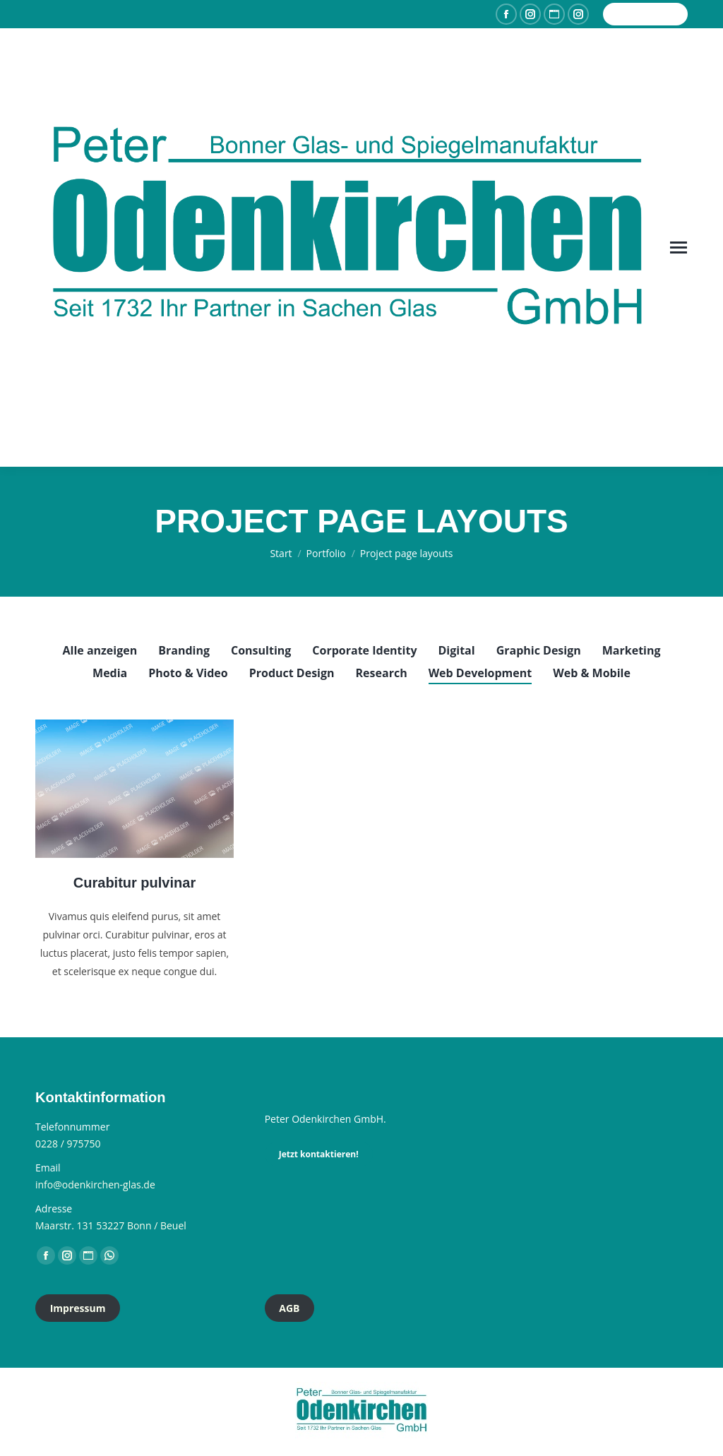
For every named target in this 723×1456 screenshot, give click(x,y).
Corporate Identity (364, 650)
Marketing (631, 650)
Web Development (480, 673)
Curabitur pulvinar (134, 882)
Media (109, 673)
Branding (184, 650)
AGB (289, 1308)
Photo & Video (187, 673)
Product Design (292, 673)
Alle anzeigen (99, 650)
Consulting (261, 650)
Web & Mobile (592, 673)
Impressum (78, 1308)
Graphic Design (538, 650)
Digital (456, 650)
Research (381, 673)
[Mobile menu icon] (678, 247)
